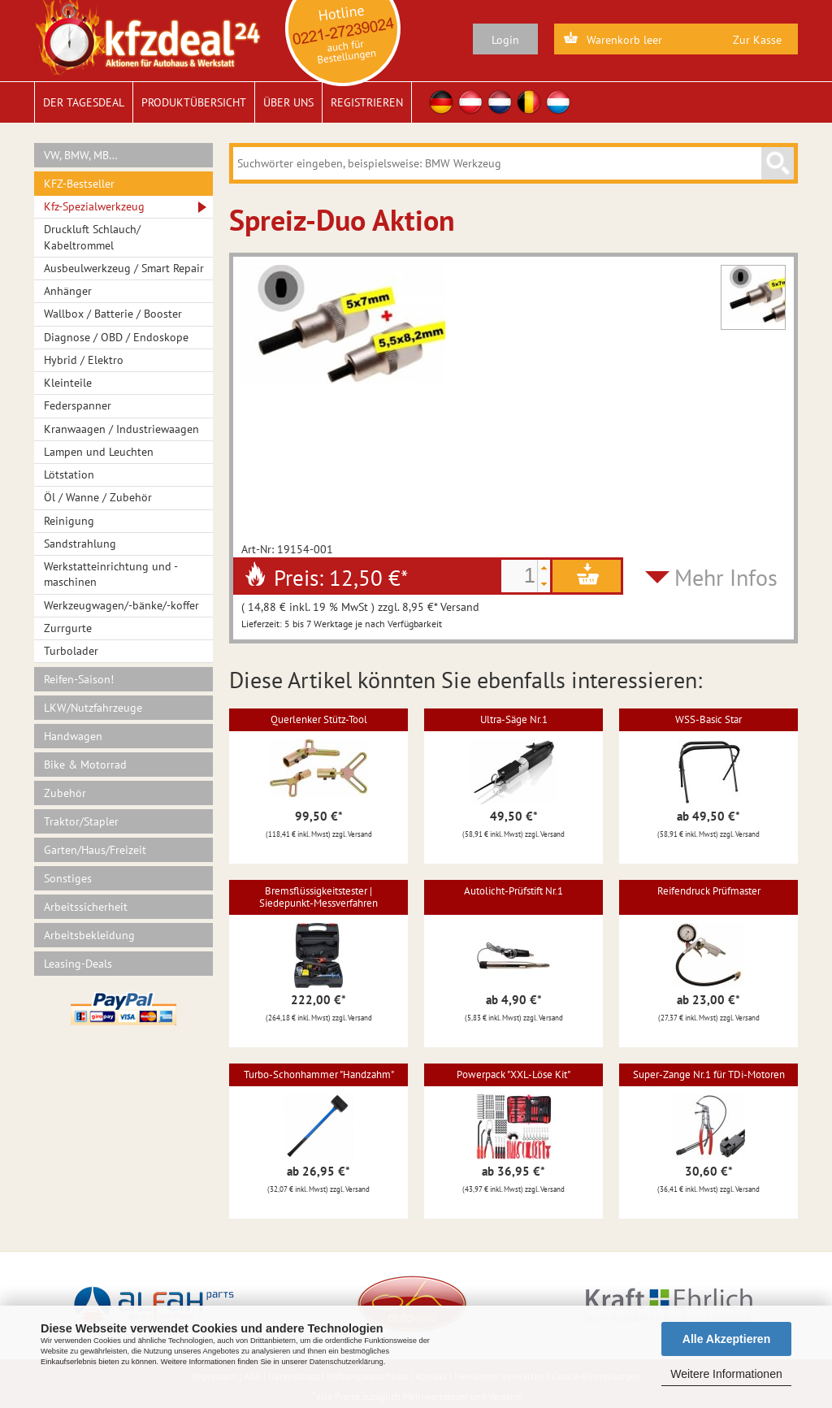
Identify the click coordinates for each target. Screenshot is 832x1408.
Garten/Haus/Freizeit (95, 850)
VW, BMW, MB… (81, 155)
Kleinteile (68, 382)
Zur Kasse (757, 39)
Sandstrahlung (80, 543)
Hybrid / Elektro (84, 360)
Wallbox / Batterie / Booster (113, 313)
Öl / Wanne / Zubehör (98, 497)
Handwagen (73, 736)
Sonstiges (68, 878)
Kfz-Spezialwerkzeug (94, 206)
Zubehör (65, 793)
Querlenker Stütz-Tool (319, 719)
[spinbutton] (519, 576)
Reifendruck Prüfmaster (708, 891)
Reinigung (69, 520)
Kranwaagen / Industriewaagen (121, 429)
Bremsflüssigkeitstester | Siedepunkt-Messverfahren (318, 896)
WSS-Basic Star (708, 719)
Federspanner (77, 405)
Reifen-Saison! (79, 679)
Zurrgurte (68, 628)
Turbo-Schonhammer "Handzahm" (319, 1074)
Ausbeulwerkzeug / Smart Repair (124, 268)
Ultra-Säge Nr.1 (514, 719)
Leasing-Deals (78, 963)
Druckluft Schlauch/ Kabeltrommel (92, 237)
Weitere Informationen (726, 1373)
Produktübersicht (193, 102)
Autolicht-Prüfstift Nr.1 (513, 891)
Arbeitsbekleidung (89, 935)
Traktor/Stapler (81, 821)
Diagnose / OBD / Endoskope (116, 337)
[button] (543, 568)
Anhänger (68, 291)
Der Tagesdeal (83, 102)
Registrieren (367, 102)
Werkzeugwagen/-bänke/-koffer (121, 605)
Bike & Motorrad (85, 764)
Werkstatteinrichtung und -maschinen (111, 574)
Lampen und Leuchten (99, 451)
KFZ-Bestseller (79, 183)
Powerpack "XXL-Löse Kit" (513, 1074)
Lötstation (69, 474)
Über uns (288, 102)
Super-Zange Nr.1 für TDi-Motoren (709, 1074)
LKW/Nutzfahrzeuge (93, 707)
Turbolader (71, 650)
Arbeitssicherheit (86, 906)
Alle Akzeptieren (726, 1338)
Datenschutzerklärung (347, 1362)
